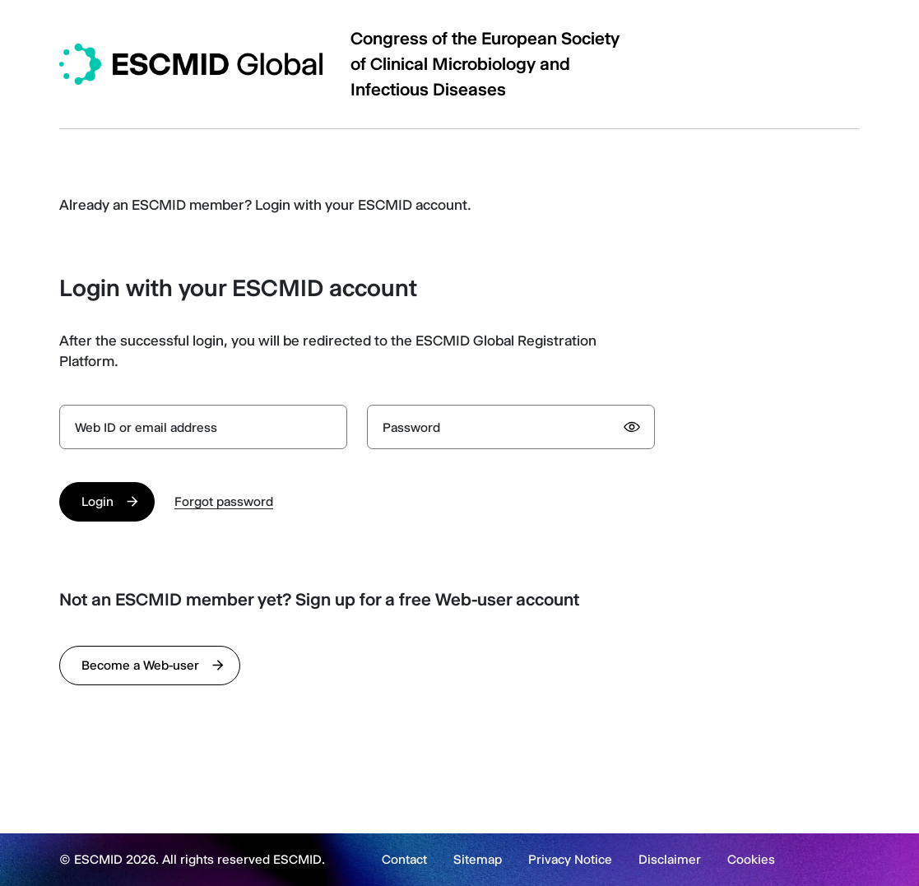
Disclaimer (669, 859)
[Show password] (631, 426)
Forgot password (223, 501)
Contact (404, 859)
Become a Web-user (140, 665)
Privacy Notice (570, 859)
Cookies (751, 859)
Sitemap (477, 859)
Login (97, 501)
